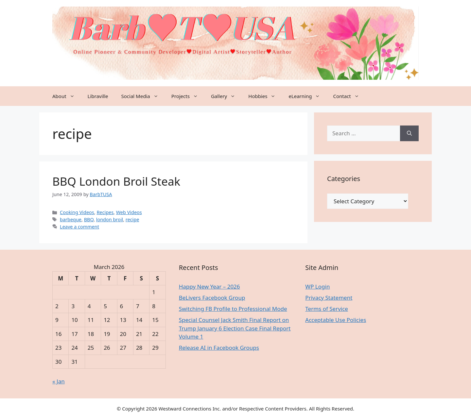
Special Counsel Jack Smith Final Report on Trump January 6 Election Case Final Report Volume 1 (235, 328)
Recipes (104, 212)
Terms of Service (326, 308)
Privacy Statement (328, 297)
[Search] (409, 133)
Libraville (98, 96)
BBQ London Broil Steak (116, 181)
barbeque (70, 219)
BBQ (89, 219)
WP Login (317, 286)
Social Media (143, 96)
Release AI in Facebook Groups (219, 347)
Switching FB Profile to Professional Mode (233, 308)
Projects (187, 96)
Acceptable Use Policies (335, 320)
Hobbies (265, 96)
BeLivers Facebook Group (212, 297)
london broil (109, 219)
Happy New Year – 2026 (209, 286)
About (66, 96)
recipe (132, 219)
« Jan (58, 381)
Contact (349, 96)
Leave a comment (79, 227)
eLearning (307, 96)
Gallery (226, 96)
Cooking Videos (77, 212)
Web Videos (129, 212)
